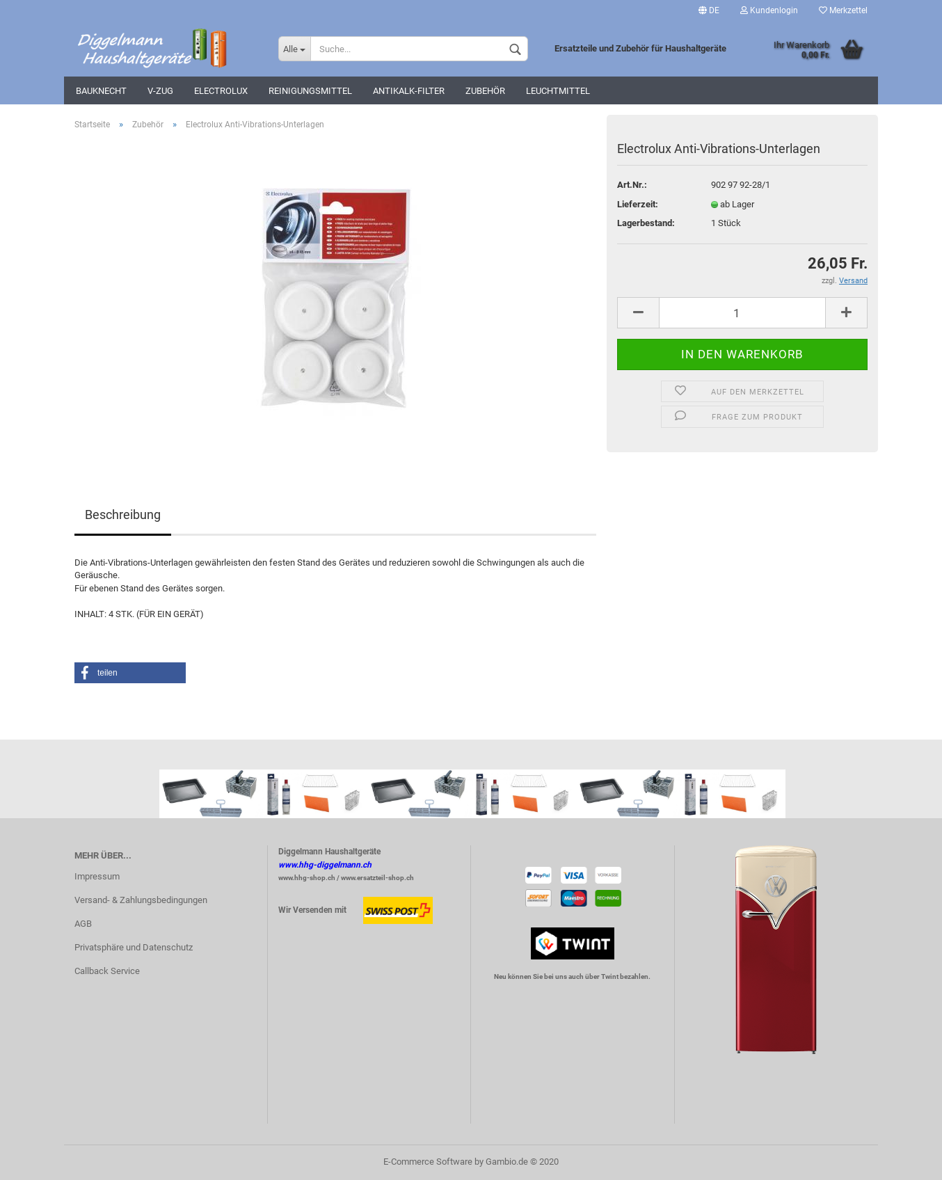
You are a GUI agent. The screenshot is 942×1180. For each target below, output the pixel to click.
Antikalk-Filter (409, 91)
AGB (83, 923)
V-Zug (160, 91)
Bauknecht (101, 91)
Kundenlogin (769, 10)
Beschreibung (123, 514)
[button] (130, 672)
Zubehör (485, 91)
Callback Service (107, 971)
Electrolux (221, 91)
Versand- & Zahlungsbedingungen (140, 900)
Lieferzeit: (637, 204)
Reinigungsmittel (310, 91)
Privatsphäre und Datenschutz (133, 947)
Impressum (97, 876)
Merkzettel (843, 10)
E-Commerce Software (427, 1161)
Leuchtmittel (558, 91)
